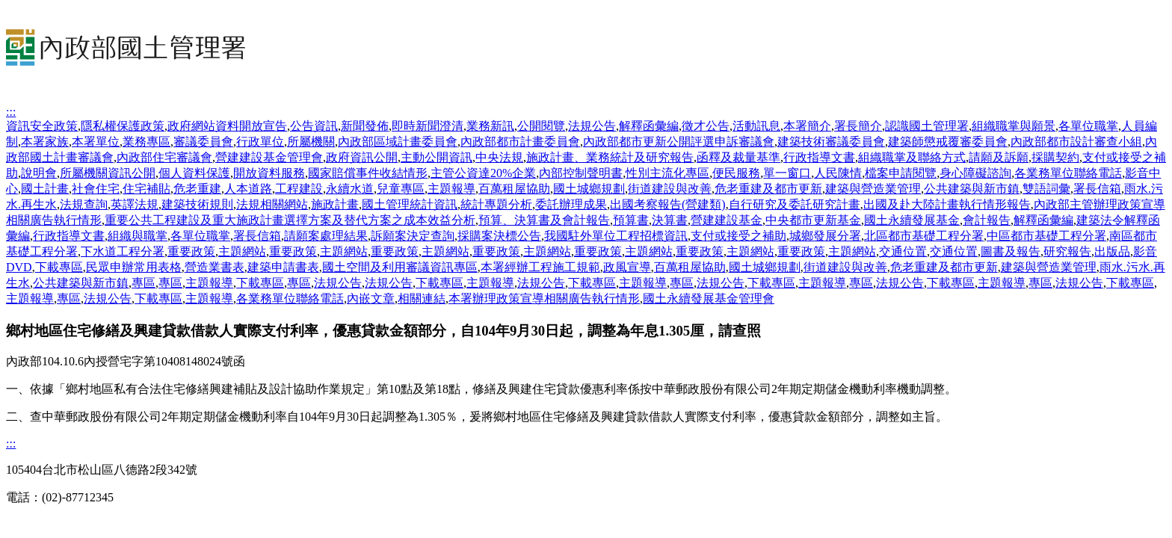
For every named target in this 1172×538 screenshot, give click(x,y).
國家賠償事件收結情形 (368, 173)
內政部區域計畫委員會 (397, 141)
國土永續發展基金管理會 (708, 298)
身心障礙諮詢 (975, 173)
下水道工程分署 (122, 251)
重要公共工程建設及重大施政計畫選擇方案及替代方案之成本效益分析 (290, 220)
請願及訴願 (998, 157)
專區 (143, 282)
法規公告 (592, 126)
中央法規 (499, 157)
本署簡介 (807, 126)
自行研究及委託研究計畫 (794, 204)
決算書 (670, 220)
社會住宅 (96, 188)
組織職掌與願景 (1013, 126)
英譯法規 (134, 204)
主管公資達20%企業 (483, 173)
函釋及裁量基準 (738, 157)
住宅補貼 (146, 188)
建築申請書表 (283, 267)
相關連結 (421, 298)
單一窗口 (787, 173)
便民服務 (736, 173)
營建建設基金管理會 (269, 157)
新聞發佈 (365, 126)
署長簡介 (858, 126)
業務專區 (146, 141)
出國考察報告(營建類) (668, 204)
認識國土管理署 (927, 126)
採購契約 (1055, 157)
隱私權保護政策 (122, 126)
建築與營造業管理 (873, 188)
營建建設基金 (726, 220)
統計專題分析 (496, 204)
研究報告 (1067, 251)
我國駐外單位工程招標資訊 (616, 235)
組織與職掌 (137, 235)
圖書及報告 (1010, 251)
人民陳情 (838, 173)
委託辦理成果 (571, 204)
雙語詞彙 (1046, 188)
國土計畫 (45, 188)
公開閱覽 (541, 126)
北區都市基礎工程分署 (924, 235)
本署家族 (45, 141)
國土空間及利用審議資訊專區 (400, 267)
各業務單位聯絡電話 (1068, 173)
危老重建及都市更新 (768, 188)
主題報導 (451, 188)
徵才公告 (706, 126)
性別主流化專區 (667, 173)
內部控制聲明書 (581, 173)
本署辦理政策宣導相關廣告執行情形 (544, 298)
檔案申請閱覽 (901, 173)
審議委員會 (203, 141)
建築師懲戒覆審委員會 (948, 141)
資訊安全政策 (42, 126)
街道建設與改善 (670, 188)
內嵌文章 (371, 298)
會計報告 (987, 220)
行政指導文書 (819, 157)
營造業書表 (214, 267)
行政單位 (260, 141)
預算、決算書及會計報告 (544, 220)
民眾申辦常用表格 (134, 267)
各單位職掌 (1088, 126)
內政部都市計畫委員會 (520, 141)
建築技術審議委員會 (831, 141)
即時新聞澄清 (427, 126)
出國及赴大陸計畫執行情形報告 (947, 204)
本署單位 (96, 141)
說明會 (39, 173)
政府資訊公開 (362, 157)
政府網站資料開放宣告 (227, 126)
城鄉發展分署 (825, 235)
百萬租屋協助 (514, 188)
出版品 (1112, 251)
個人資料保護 (194, 173)
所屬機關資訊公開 (107, 173)
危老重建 (197, 188)
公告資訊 (314, 126)
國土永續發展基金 (912, 220)
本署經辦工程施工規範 (540, 267)
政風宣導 (627, 267)
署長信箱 (1097, 188)
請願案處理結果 (326, 235)
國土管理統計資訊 (409, 204)
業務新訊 (490, 126)
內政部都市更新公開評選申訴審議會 (678, 141)
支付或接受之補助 (738, 235)
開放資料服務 (269, 173)
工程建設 (299, 188)
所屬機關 (311, 141)
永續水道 (350, 188)
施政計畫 (335, 204)
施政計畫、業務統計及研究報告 (610, 157)
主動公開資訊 (436, 157)
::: (11, 111)
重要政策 (191, 251)
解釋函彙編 (649, 126)
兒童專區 (401, 188)
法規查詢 (84, 204)
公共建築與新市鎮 (972, 188)
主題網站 (242, 251)
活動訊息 (756, 126)
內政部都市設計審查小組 (1076, 141)
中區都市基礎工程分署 (1046, 235)
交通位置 (903, 251)
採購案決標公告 (499, 235)
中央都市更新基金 (813, 220)
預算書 (631, 220)
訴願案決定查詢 (412, 235)
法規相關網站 (272, 204)
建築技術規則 (197, 204)
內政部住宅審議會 (164, 157)
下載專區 (59, 267)
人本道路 (248, 188)
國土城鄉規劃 (589, 188)
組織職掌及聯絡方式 (912, 157)
